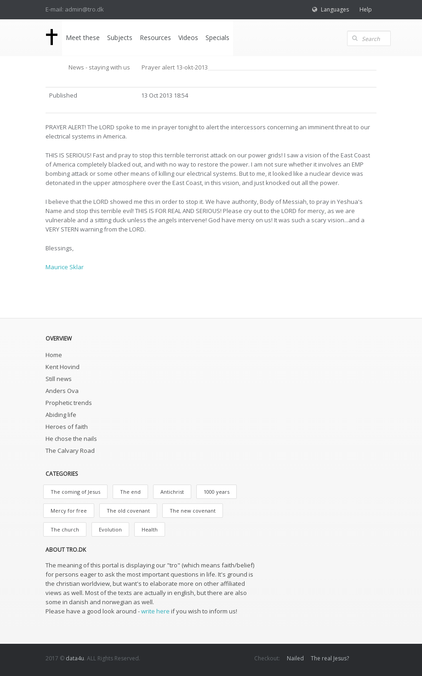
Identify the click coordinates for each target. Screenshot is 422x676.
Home (54, 355)
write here (155, 611)
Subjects (119, 37)
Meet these (83, 37)
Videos (188, 37)
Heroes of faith (67, 426)
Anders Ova (62, 391)
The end (130, 491)
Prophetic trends (69, 403)
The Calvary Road (70, 450)
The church (65, 529)
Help (365, 9)
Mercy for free (69, 510)
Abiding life (61, 414)
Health (150, 529)
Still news (59, 379)
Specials (217, 37)
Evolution (110, 529)
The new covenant (193, 510)
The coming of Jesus (75, 491)
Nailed (295, 658)
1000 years (216, 491)
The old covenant (128, 510)
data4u (75, 658)
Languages (335, 9)
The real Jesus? (330, 658)
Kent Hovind (63, 367)
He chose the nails (71, 438)
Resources (155, 37)
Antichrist (172, 491)
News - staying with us (99, 67)
